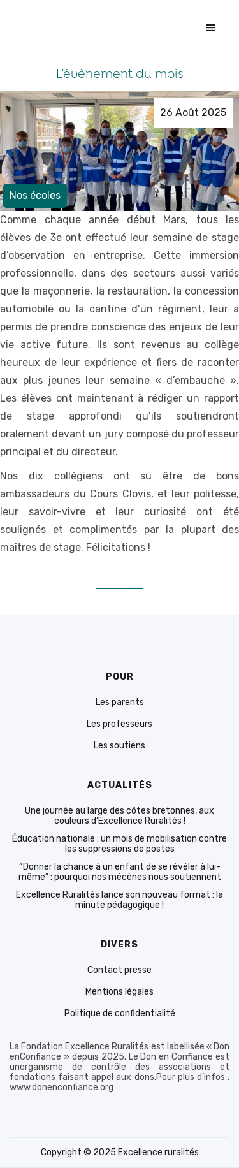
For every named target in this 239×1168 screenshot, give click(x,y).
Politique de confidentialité (119, 1014)
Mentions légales (119, 992)
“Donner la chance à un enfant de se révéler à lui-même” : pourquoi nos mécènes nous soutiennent (119, 872)
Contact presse (119, 970)
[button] (211, 28)
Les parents (120, 702)
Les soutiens (119, 746)
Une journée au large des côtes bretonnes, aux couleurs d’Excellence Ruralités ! (119, 816)
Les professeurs (119, 724)
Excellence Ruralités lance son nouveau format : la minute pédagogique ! (119, 900)
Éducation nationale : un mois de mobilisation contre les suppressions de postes (119, 844)
